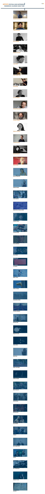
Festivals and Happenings (16, 4)
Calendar (15, 6)
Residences (7, 6)
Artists (5, 4)
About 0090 (21, 6)
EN (43, 3)
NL (42, 3)
